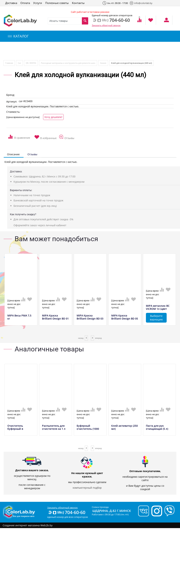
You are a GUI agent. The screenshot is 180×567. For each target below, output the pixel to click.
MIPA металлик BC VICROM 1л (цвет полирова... (158, 308)
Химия (103, 63)
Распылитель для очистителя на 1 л (53, 427)
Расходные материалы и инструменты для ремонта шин (68, 63)
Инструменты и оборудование (85, 51)
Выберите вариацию (156, 317)
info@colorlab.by (141, 3)
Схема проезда (100, 507)
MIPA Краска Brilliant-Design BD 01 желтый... (55, 318)
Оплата (25, 3)
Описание (13, 154)
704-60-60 (66, 512)
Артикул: (11, 101)
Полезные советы (57, 3)
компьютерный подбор (87, 487)
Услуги (37, 3)
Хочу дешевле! (53, 117)
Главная (9, 63)
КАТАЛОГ (18, 36)
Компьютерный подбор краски (34, 51)
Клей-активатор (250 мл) (124, 427)
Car (19, 63)
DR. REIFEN (31, 63)
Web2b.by (46, 525)
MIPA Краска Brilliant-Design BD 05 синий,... (124, 318)
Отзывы (32, 154)
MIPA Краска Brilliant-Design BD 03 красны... (90, 318)
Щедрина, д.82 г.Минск (111, 511)
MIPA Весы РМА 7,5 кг (19, 317)
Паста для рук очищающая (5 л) (157, 427)
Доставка (11, 3)
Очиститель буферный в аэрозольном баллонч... (16, 430)
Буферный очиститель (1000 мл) (88, 428)
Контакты (78, 3)
